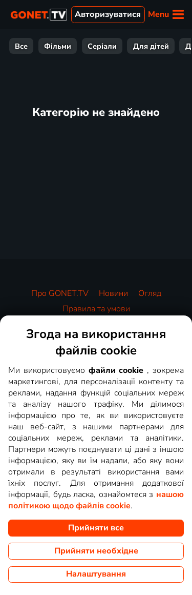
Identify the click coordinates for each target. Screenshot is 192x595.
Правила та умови (96, 308)
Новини (113, 293)
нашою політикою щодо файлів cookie (96, 500)
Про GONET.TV (60, 293)
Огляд (149, 293)
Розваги (97, 46)
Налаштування (96, 574)
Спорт (139, 46)
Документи (45, 46)
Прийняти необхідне (96, 551)
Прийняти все (96, 527)
